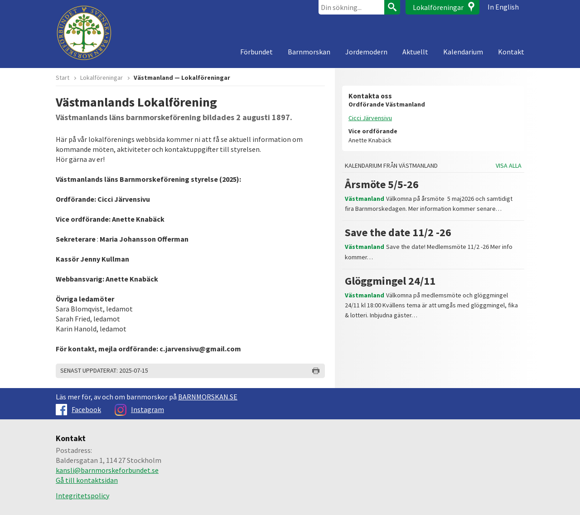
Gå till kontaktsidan (87, 480)
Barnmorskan (309, 51)
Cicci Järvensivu (370, 118)
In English (503, 6)
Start (62, 77)
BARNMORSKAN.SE (207, 396)
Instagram (139, 409)
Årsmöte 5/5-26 (382, 184)
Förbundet (256, 51)
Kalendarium (463, 51)
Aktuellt (415, 51)
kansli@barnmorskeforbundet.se (107, 470)
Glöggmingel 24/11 (390, 281)
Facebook (78, 409)
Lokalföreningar (438, 7)
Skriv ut (315, 370)
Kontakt (511, 51)
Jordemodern (366, 51)
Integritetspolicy (82, 495)
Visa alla (509, 166)
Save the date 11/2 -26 (398, 232)
